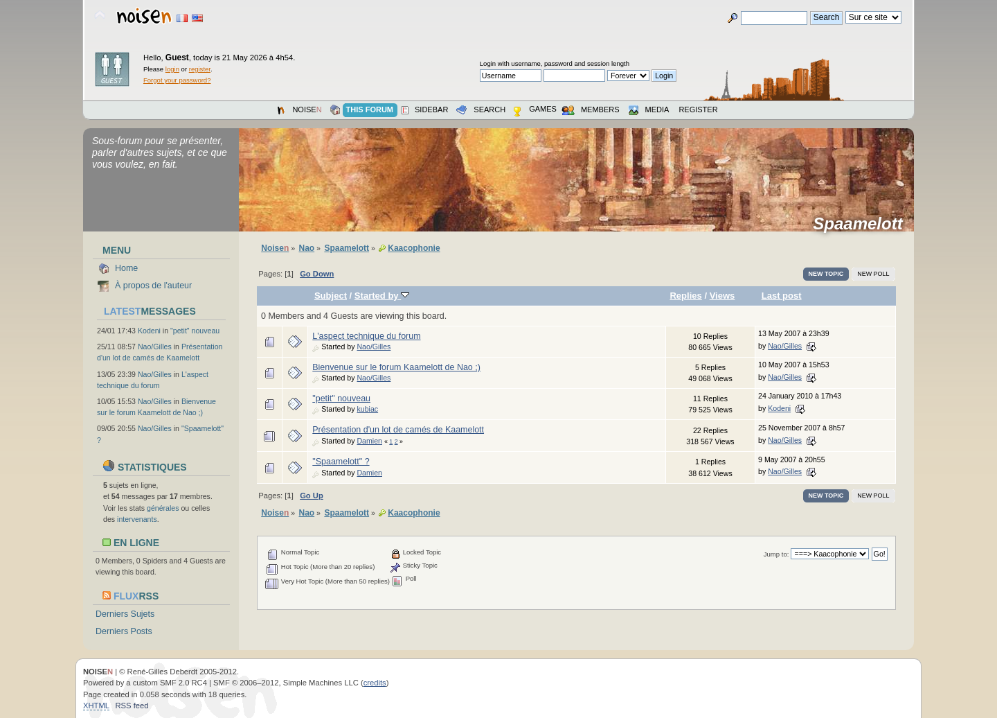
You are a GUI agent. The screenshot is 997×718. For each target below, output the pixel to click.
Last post (782, 295)
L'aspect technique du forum (366, 336)
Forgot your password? (176, 80)
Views (722, 295)
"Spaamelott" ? (340, 461)
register (199, 69)
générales (163, 508)
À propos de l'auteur (153, 285)
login (172, 69)
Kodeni (149, 330)
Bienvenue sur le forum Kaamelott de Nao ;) (396, 367)
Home (126, 268)
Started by (381, 295)
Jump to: (776, 554)
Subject (330, 295)
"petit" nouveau (194, 330)
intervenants (137, 519)
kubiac (367, 409)
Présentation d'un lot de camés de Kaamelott (398, 430)
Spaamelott (862, 224)
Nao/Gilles (155, 346)
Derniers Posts (124, 631)
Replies (685, 295)
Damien (369, 441)
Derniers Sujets (125, 614)
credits (374, 682)
